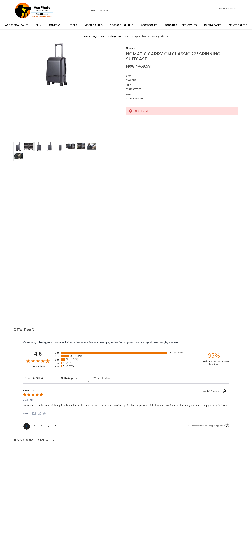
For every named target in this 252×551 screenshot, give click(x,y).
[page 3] (41, 426)
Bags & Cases (214, 25)
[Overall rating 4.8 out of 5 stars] (38, 360)
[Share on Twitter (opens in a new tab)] (39, 414)
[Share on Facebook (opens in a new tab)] (34, 414)
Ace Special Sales (18, 25)
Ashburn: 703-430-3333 (227, 8)
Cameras (56, 25)
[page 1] (26, 426)
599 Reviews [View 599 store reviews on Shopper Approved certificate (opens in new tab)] (42, 366)
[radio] (126, 353)
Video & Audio (95, 25)
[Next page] (62, 426)
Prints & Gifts (238, 25)
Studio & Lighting (123, 25)
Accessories (150, 25)
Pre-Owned (190, 25)
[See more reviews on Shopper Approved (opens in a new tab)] (44, 414)
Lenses (74, 25)
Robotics (171, 25)
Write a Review (101, 378)
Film (40, 25)
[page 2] (34, 426)
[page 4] (48, 426)
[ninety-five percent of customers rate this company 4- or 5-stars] (214, 359)
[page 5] (55, 426)
